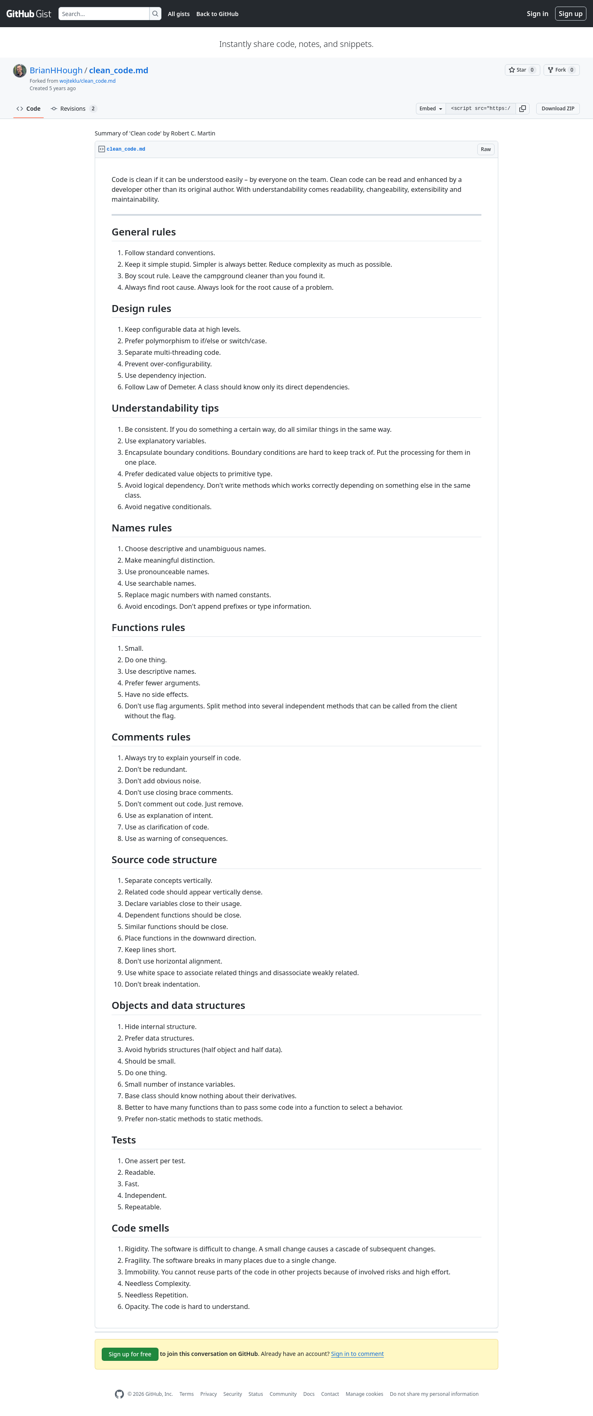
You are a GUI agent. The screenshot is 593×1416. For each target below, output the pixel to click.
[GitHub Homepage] (119, 1394)
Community (283, 1393)
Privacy (209, 1393)
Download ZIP (558, 108)
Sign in (538, 13)
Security (233, 1393)
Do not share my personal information (434, 1393)
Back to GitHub (217, 14)
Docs (309, 1393)
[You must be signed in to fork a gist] (562, 70)
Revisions (74, 109)
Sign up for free (130, 1354)
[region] (296, 743)
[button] (523, 108)
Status (256, 1393)
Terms (187, 1393)
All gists (179, 14)
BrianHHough (56, 70)
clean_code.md (118, 70)
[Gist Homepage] (29, 14)
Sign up (571, 13)
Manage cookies (364, 1393)
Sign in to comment (357, 1354)
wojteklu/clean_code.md (88, 80)
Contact (330, 1393)
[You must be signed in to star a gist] (522, 70)
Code (28, 108)
